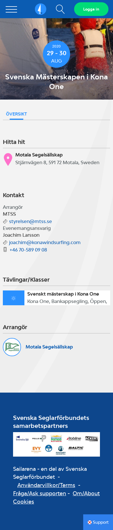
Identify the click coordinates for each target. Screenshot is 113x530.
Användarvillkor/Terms (46, 485)
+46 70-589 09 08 (28, 250)
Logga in (91, 9)
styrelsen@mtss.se (30, 221)
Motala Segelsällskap (49, 347)
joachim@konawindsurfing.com (45, 242)
